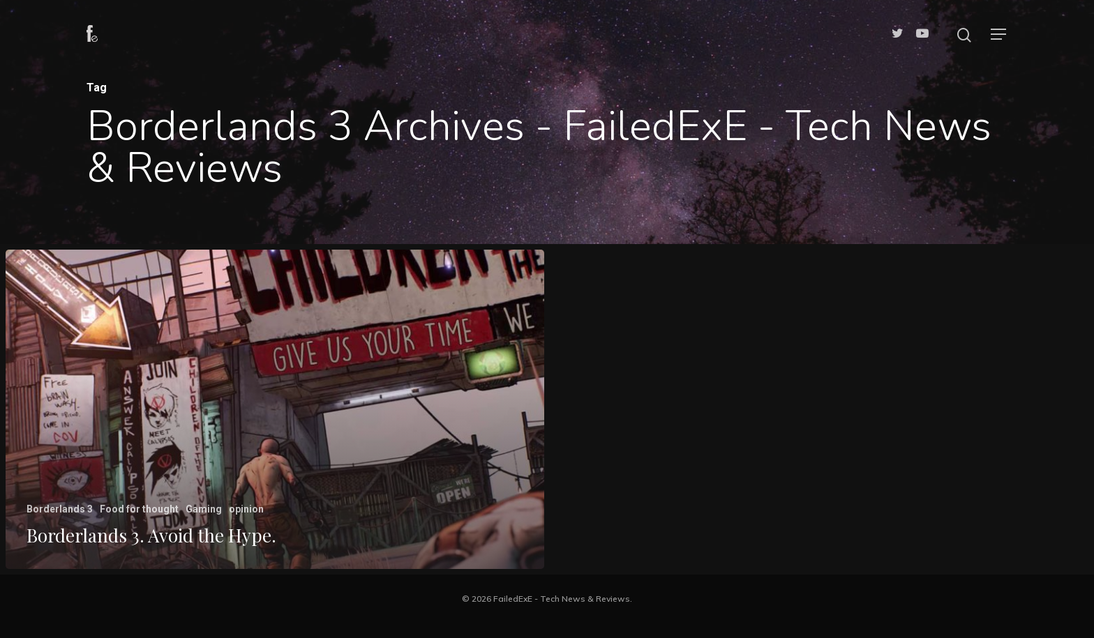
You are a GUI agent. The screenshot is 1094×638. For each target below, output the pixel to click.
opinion (246, 509)
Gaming (204, 509)
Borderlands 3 (60, 509)
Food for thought (139, 509)
